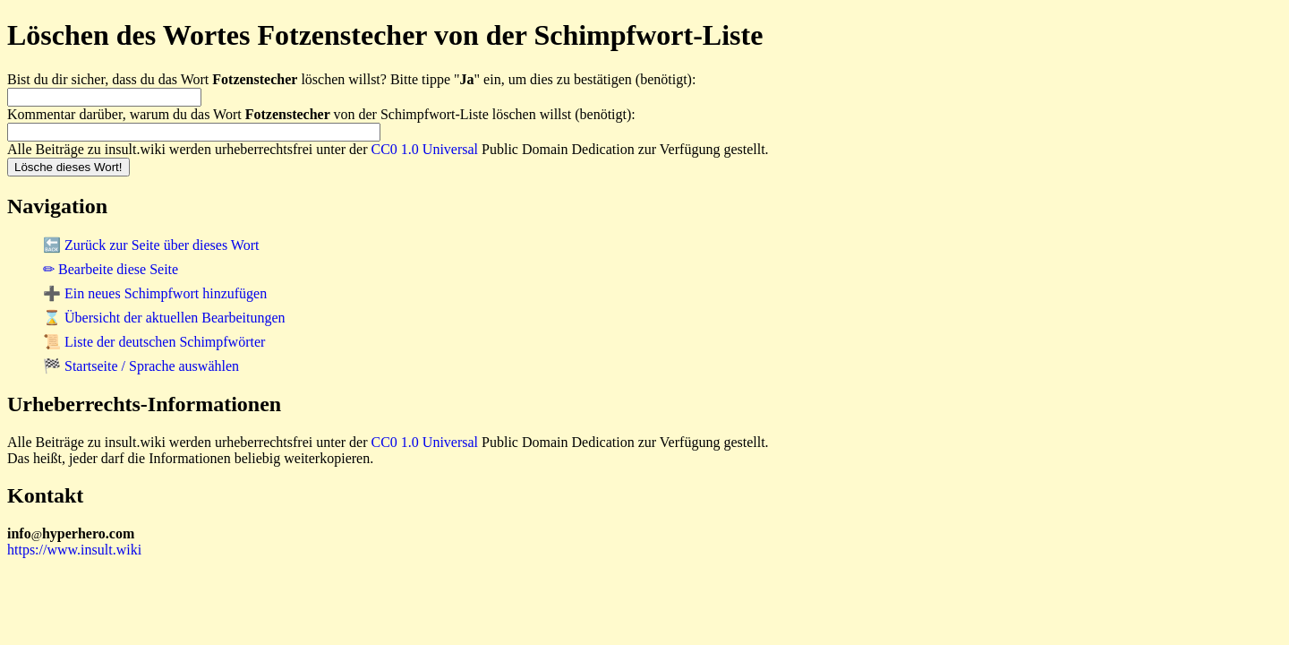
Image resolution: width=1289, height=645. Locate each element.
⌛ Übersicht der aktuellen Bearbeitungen (164, 317)
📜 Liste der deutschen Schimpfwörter (154, 341)
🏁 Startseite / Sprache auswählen (141, 366)
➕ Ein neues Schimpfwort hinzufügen (155, 293)
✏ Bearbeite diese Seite (110, 269)
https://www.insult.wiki (74, 549)
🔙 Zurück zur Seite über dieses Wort (151, 245)
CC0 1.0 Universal (425, 149)
